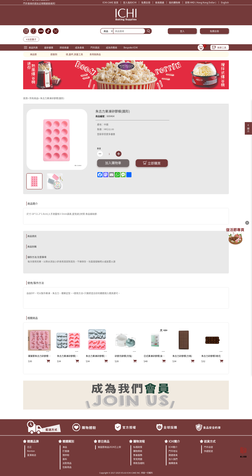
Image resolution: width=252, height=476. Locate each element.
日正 (29, 446)
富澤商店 (31, 455)
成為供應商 (111, 47)
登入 (182, 31)
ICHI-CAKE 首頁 (110, 2)
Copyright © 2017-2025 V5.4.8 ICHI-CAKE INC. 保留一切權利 (126, 472)
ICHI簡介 (174, 441)
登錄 (99, 134)
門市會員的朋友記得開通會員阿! (39, 3)
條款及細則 (138, 463)
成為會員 (79, 47)
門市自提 (208, 446)
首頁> (26, 98)
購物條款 (137, 451)
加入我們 (173, 459)
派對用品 (67, 463)
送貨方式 (210, 441)
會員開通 (159, 2)
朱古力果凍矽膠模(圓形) (52, 98)
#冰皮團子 (31, 39)
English (225, 2)
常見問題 (137, 459)
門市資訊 (94, 47)
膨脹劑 (53, 54)
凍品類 (33, 54)
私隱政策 (137, 446)
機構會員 (173, 463)
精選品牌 (33, 441)
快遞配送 (208, 451)
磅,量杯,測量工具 (74, 54)
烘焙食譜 (64, 47)
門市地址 (173, 451)
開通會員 (173, 455)
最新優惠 (48, 47)
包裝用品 (67, 467)
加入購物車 (113, 163)
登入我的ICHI (129, 2)
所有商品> (34, 98)
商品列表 (33, 47)
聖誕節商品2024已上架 (109, 446)
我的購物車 (174, 2)
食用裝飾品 (95, 54)
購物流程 (139, 441)
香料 (65, 459)
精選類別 (68, 441)
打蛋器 (66, 451)
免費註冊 (145, 2)
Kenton (31, 451)
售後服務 (137, 455)
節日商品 (103, 441)
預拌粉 (66, 455)
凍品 (65, 446)
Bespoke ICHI (131, 47)
